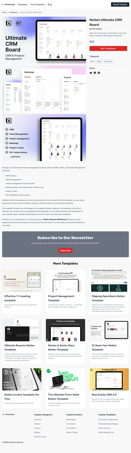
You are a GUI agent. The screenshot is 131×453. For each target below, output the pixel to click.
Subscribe (65, 250)
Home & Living (40, 437)
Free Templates (38, 4)
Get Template (108, 48)
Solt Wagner (97, 29)
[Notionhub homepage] (8, 4)
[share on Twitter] (91, 72)
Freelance (108, 61)
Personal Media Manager (108, 424)
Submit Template (120, 4)
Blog (50, 4)
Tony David (70, 424)
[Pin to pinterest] (98, 72)
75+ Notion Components (108, 420)
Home (4, 12)
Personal (37, 420)
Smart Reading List (106, 432)
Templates (23, 4)
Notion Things (72, 432)
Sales (99, 61)
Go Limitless (71, 428)
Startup (37, 432)
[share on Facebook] (94, 72)
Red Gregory (71, 420)
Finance (37, 428)
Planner (37, 424)
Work (92, 61)
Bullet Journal (104, 428)
